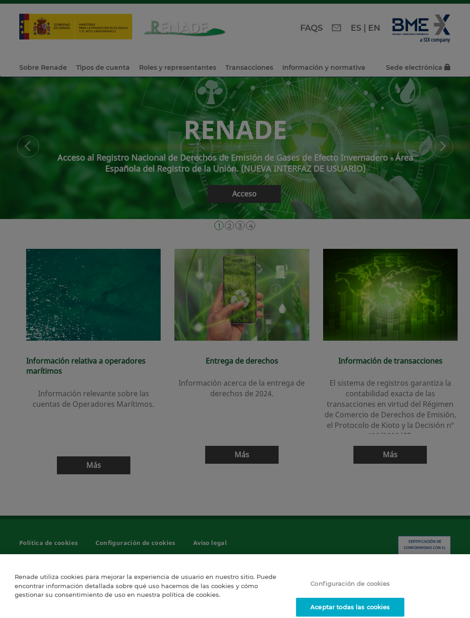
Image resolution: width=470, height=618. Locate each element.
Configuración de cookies (350, 586)
